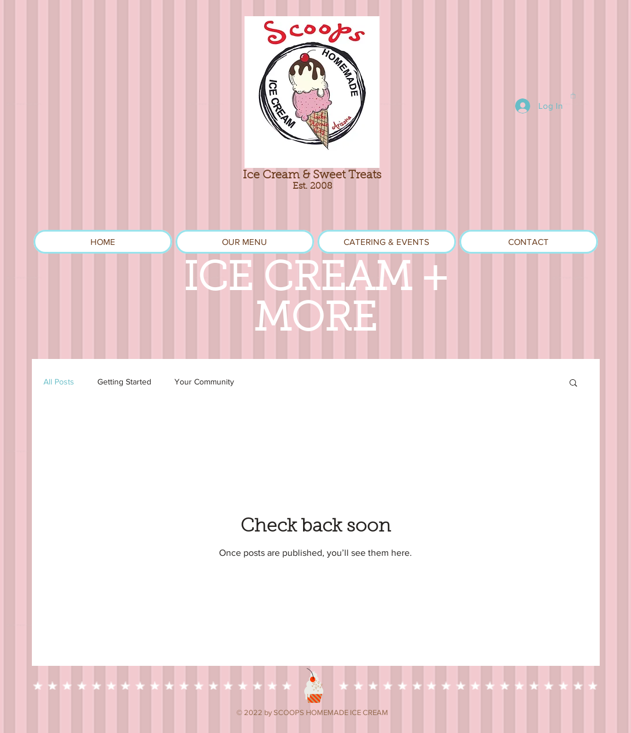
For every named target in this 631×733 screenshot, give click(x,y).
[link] (573, 95)
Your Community (204, 381)
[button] (573, 384)
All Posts (58, 381)
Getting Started (124, 381)
